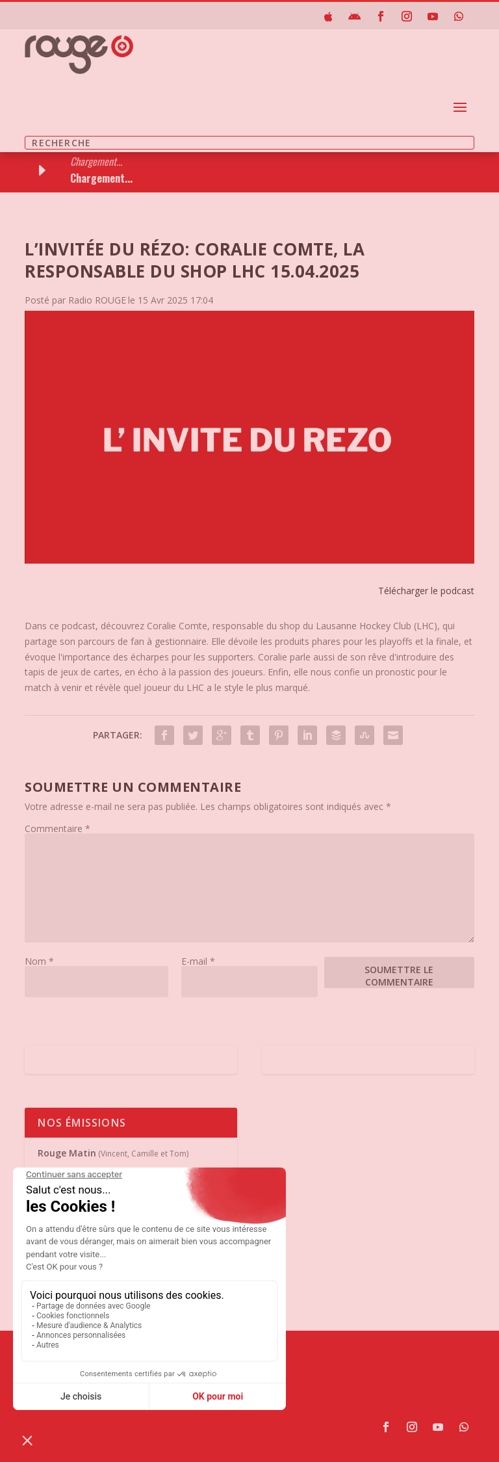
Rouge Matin (67, 1153)
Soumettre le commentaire (399, 975)
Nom (39, 961)
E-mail (198, 961)
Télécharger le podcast (426, 590)
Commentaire (57, 828)
